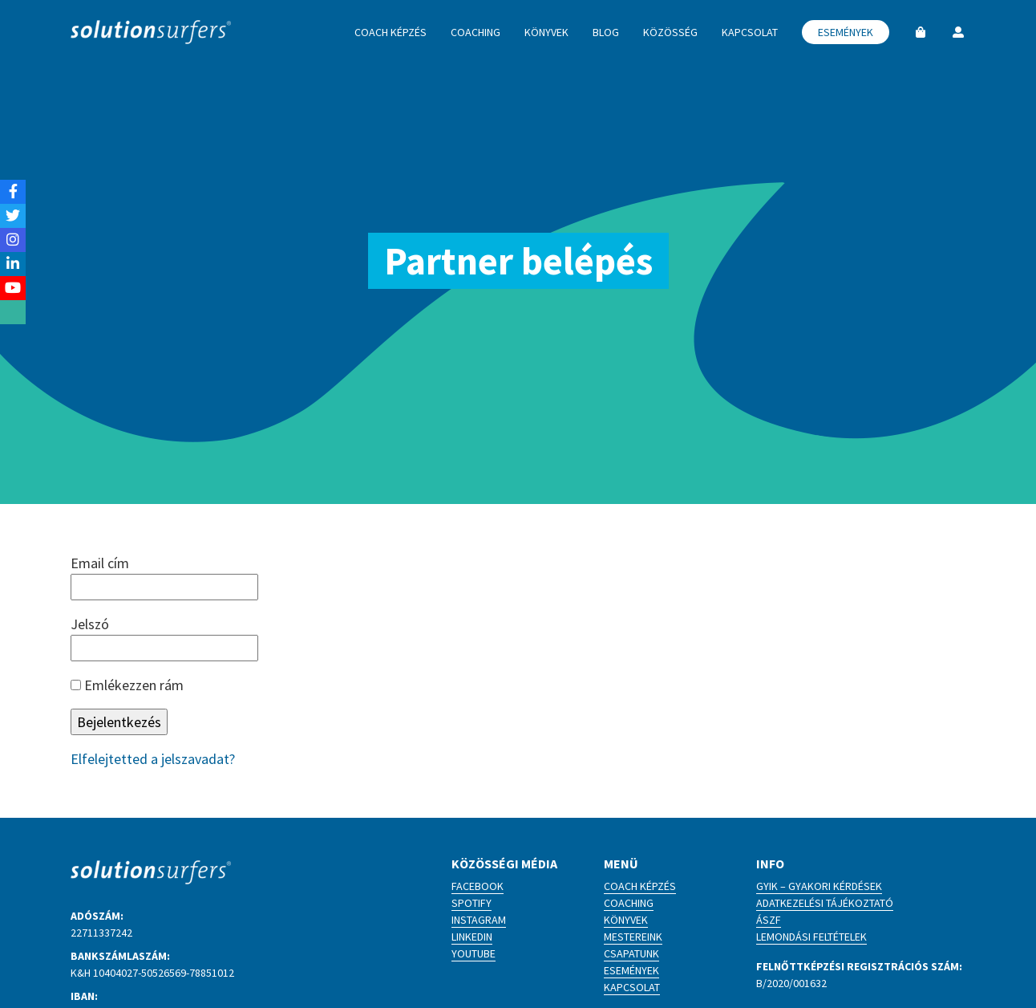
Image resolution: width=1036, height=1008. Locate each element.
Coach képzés (640, 886)
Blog (606, 32)
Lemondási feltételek (811, 936)
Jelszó (90, 624)
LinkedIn (471, 936)
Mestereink (633, 936)
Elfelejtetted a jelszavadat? (153, 759)
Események (631, 970)
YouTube (473, 953)
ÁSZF (768, 919)
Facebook (477, 886)
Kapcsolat (632, 987)
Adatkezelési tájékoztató (824, 903)
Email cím (100, 563)
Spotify (471, 903)
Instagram (478, 919)
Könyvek (626, 919)
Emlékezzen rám (127, 685)
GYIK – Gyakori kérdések (819, 886)
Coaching (629, 903)
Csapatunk (631, 953)
